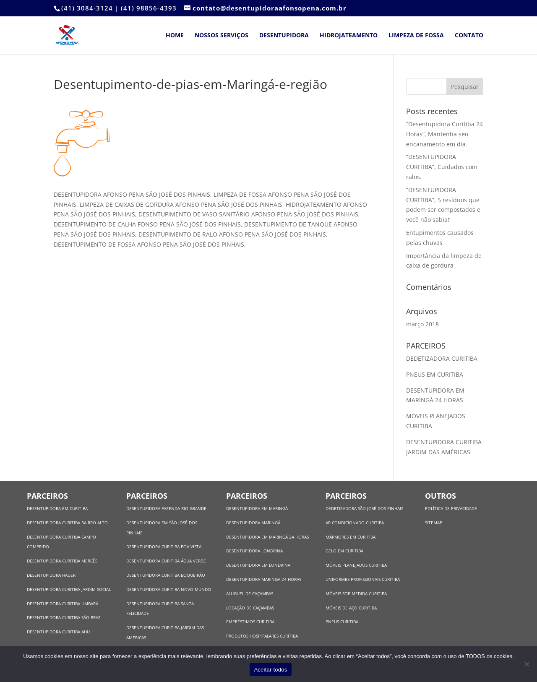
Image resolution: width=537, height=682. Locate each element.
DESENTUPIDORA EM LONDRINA (258, 565)
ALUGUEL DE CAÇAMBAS (249, 593)
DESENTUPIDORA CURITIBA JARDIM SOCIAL (69, 589)
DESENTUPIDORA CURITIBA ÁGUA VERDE (166, 561)
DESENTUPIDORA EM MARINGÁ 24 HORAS (267, 537)
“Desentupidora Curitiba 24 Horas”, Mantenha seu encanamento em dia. (444, 134)
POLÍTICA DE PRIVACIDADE (451, 508)
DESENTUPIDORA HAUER (51, 575)
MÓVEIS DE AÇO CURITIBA (351, 608)
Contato (469, 35)
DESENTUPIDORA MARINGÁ (253, 523)
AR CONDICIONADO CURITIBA (355, 523)
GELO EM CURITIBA (344, 551)
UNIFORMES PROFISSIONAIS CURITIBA (363, 579)
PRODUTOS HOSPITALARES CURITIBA (262, 636)
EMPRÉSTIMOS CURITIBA (250, 622)
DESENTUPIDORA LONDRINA (254, 551)
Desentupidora (284, 35)
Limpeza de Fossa (416, 35)
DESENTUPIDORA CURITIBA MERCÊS (62, 561)
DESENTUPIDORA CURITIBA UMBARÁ (62, 604)
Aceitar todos (270, 669)
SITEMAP (433, 523)
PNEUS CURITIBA (342, 622)
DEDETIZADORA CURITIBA (442, 358)
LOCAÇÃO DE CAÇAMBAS (250, 608)
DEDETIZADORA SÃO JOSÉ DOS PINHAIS (364, 508)
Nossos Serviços (221, 35)
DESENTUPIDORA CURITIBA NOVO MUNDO (168, 589)
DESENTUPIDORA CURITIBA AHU (58, 632)
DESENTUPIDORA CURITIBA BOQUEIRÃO (165, 575)
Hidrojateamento (349, 35)
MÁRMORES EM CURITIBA (350, 537)
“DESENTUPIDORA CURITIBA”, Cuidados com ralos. (441, 167)
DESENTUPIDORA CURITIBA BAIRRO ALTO (67, 523)
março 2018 (422, 324)
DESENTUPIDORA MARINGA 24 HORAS (264, 579)
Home (175, 35)
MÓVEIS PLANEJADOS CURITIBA (356, 565)
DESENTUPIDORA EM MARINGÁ (257, 508)
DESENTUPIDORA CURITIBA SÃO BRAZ (64, 617)
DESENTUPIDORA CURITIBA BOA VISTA (163, 546)
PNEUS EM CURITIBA (435, 374)
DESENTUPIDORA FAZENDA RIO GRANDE (166, 508)
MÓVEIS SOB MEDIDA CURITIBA (356, 593)
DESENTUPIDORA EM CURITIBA (57, 508)
